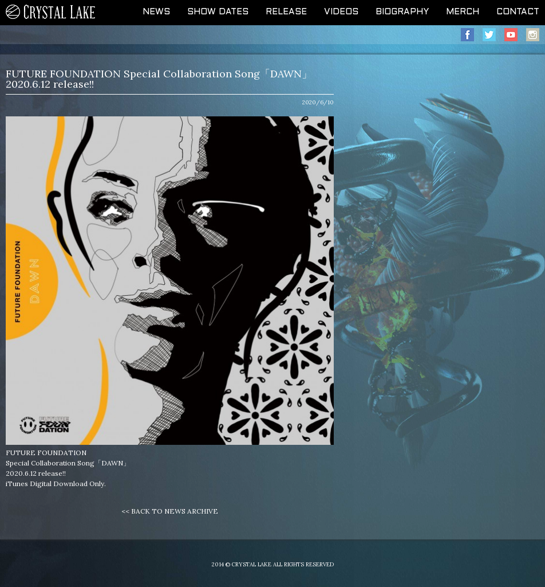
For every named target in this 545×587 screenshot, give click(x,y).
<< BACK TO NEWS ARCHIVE (169, 511)
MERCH (462, 12)
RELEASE (286, 12)
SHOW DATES (217, 12)
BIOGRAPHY (402, 12)
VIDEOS (341, 12)
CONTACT (517, 12)
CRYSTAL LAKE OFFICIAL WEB (51, 12)
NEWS (156, 12)
